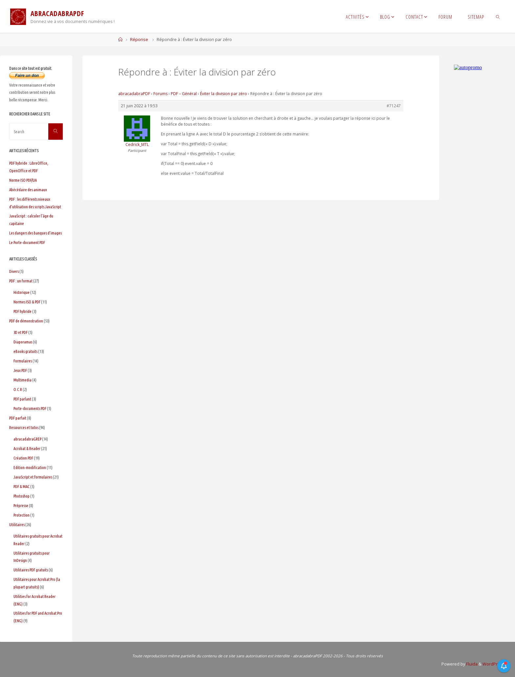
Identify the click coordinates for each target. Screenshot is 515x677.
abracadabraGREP (27, 439)
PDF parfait (17, 418)
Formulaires (22, 361)
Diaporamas (22, 341)
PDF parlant (22, 399)
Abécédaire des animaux (28, 189)
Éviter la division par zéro (223, 93)
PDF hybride (22, 311)
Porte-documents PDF (29, 408)
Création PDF (23, 458)
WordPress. (494, 664)
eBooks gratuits (25, 351)
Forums (160, 93)
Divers (14, 271)
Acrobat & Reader (26, 448)
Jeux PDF (20, 370)
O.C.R (17, 389)
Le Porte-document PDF (27, 242)
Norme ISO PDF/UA (23, 180)
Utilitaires (17, 524)
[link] (498, 16)
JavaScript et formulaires (32, 477)
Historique (21, 292)
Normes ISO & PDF (26, 301)
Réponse (139, 39)
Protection (21, 515)
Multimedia (22, 380)
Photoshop (21, 496)
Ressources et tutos (23, 427)
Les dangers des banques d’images (35, 233)
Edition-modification (29, 467)
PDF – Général (184, 93)
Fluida (471, 664)
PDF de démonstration (26, 320)
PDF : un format (21, 280)
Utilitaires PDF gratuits (30, 569)
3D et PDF (20, 332)
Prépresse (20, 505)
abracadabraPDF (134, 93)
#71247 (394, 106)
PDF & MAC (21, 486)
